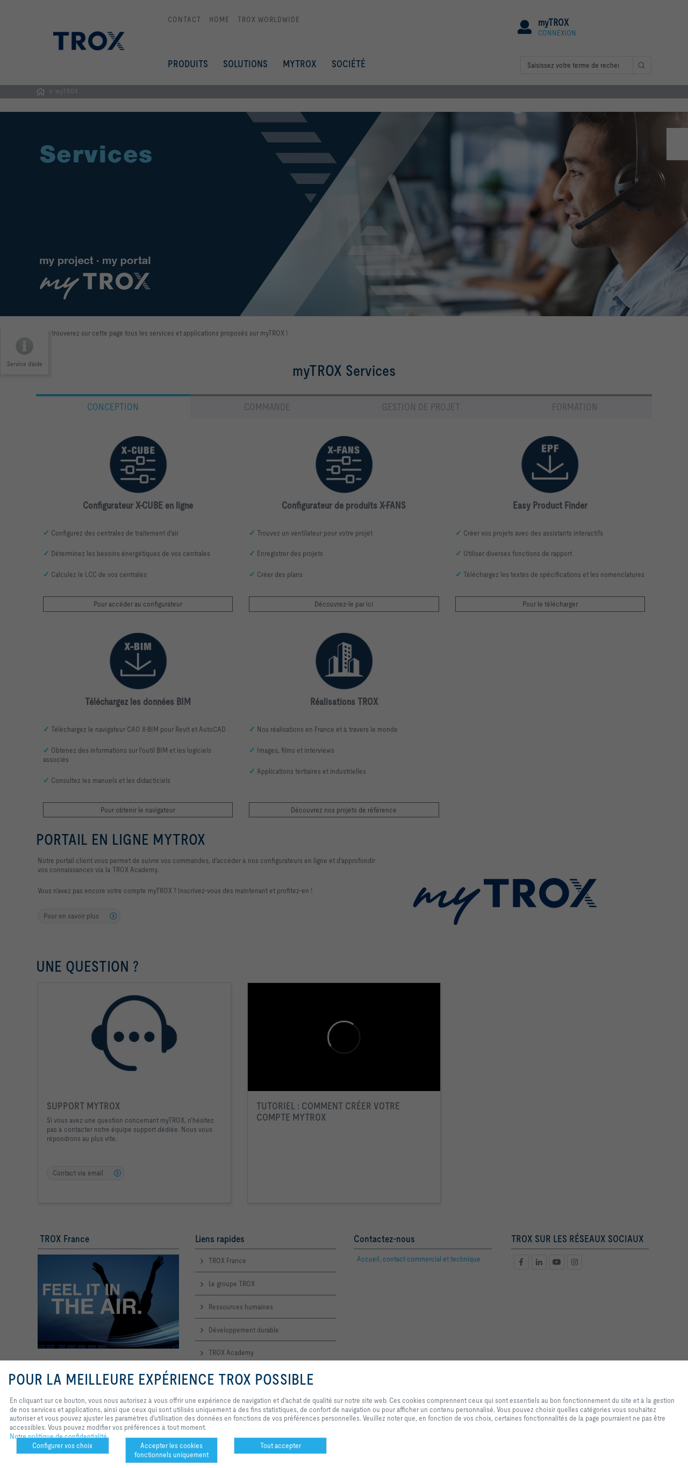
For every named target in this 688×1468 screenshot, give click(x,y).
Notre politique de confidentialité (58, 1436)
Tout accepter (280, 1445)
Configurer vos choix (62, 1445)
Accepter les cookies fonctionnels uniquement (171, 1450)
